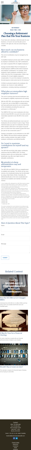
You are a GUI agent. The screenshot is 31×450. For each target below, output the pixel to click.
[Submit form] (5, 258)
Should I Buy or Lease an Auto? (11, 367)
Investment (15, 446)
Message (3, 243)
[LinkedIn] (17, 438)
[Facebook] (14, 438)
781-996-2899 (17, 424)
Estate (15, 447)
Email (2, 234)
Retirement (15, 444)
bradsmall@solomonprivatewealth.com (15, 435)
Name (2, 225)
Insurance (15, 449)
